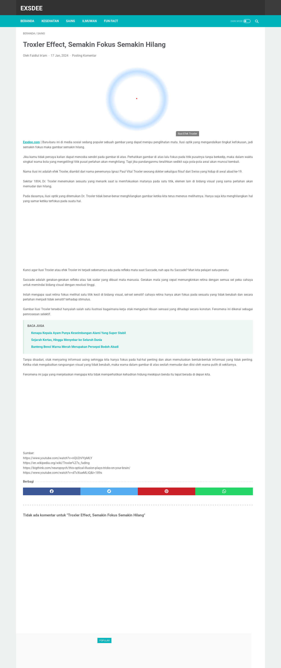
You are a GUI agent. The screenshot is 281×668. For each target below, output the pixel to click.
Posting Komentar (84, 52)
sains (73, 15)
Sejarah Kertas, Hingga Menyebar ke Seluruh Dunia (66, 351)
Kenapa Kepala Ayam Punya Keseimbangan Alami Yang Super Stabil (78, 344)
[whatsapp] (167, 512)
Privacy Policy (156, 655)
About (104, 655)
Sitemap (175, 655)
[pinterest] (126, 512)
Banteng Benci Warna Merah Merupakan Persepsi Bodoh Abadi (74, 358)
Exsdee (34, 4)
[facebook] (43, 512)
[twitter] (85, 512)
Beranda (30, 15)
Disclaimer (119, 655)
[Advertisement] (105, 242)
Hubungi (137, 655)
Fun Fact (113, 15)
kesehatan (52, 15)
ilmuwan (92, 15)
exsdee (146, 661)
